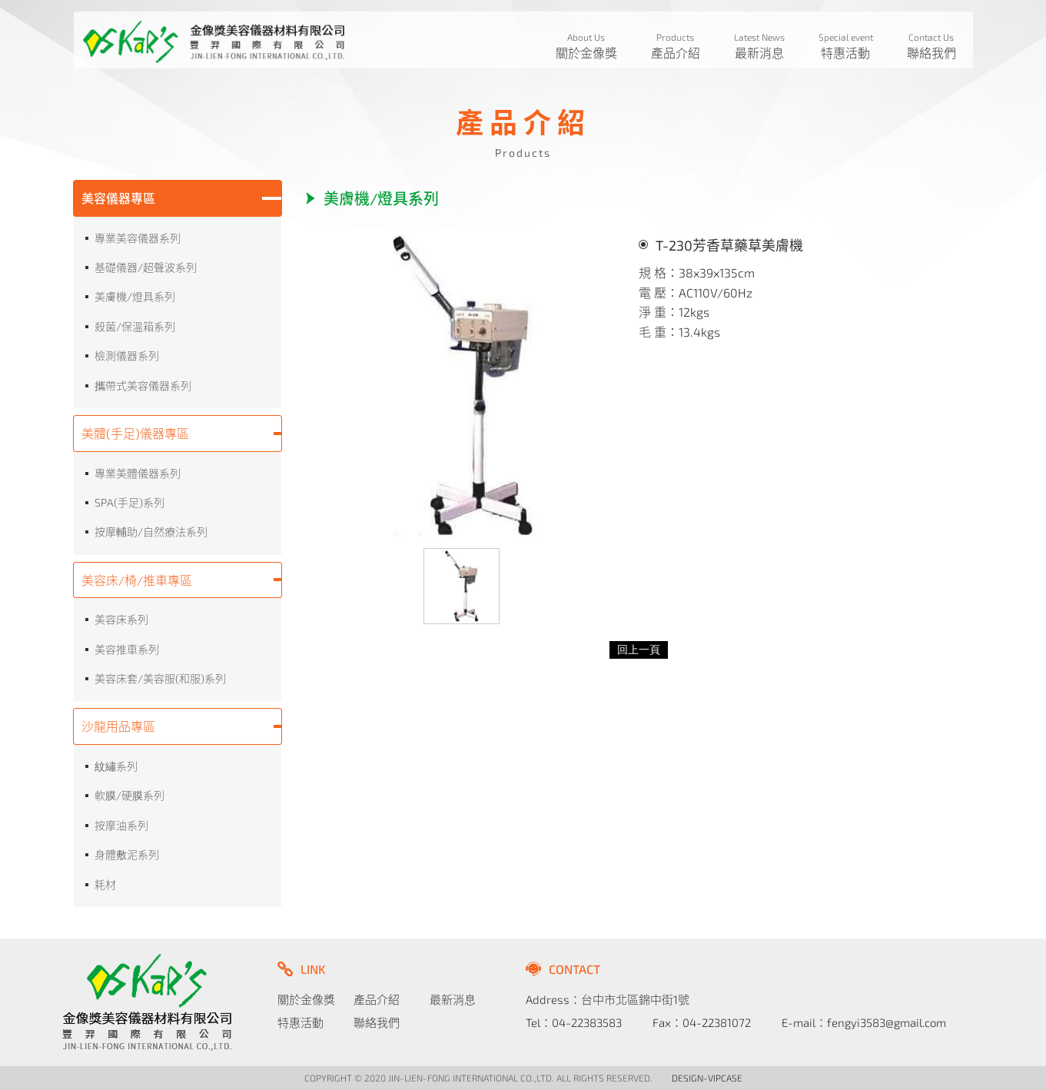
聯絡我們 (377, 1022)
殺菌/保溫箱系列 (135, 326)
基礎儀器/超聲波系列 (146, 267)
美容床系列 (121, 619)
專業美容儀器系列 (138, 237)
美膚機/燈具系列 (135, 296)
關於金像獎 (306, 999)
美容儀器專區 (118, 198)
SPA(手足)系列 (129, 502)
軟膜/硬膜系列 (129, 795)
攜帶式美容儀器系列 (143, 385)
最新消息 (453, 999)
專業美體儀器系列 (138, 473)
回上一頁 (638, 650)
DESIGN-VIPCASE (707, 1077)
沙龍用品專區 (118, 726)
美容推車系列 (127, 649)
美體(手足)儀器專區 (135, 433)
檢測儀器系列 (127, 355)
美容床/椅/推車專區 (136, 580)
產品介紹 (377, 999)
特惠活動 (300, 1022)
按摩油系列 (121, 825)
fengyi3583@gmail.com (886, 1022)
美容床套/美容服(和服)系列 (160, 678)
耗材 (105, 884)
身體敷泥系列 (127, 854)
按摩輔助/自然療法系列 (151, 531)
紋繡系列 (116, 766)
